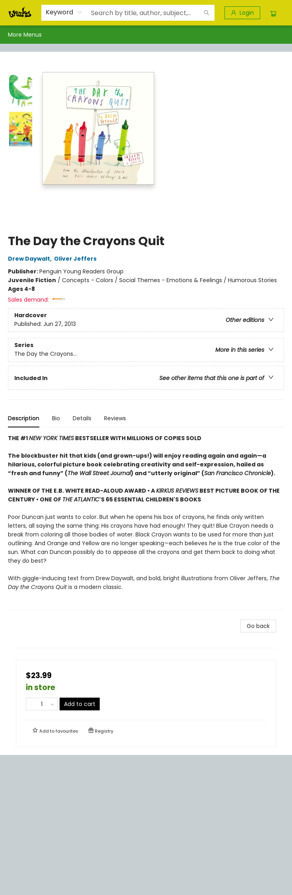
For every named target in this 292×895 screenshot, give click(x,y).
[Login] (242, 12)
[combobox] (64, 12)
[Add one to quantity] (52, 704)
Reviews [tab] (115, 418)
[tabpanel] (146, 522)
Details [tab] (82, 418)
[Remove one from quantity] (31, 704)
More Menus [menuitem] (253, 35)
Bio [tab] (56, 418)
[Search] (207, 13)
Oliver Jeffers (76, 259)
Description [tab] (23, 418)
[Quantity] (41, 704)
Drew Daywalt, (31, 259)
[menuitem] (16, 34)
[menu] (146, 34)
